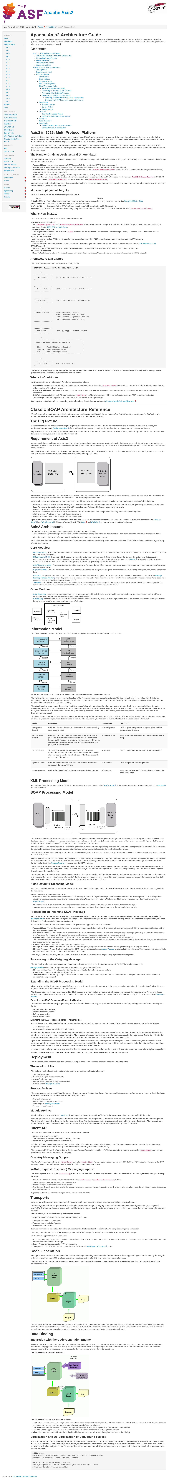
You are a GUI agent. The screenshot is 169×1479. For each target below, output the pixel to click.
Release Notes (14, 44)
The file (48, 105)
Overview (7, 158)
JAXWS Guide (9, 127)
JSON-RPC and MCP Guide (57, 227)
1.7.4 (8, 71)
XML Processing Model (47, 84)
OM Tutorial (161, 785)
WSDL (156, 520)
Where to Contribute (43, 65)
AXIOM (132, 559)
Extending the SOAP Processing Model (56, 95)
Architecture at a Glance (45, 63)
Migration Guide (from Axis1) (12, 140)
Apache (40, 27)
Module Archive (47, 109)
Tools (6, 108)
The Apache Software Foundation (25, 1477)
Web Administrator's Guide (13, 136)
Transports (43, 118)
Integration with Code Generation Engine (56, 125)
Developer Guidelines (12, 168)
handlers (160, 994)
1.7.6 (8, 77)
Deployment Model (40, 570)
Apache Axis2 (37, 12)
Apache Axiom (109, 785)
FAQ (5, 148)
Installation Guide (10, 118)
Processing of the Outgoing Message (55, 93)
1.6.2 (8, 50)
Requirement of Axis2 (44, 72)
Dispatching (37, 901)
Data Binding (43, 123)
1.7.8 (8, 83)
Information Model (45, 81)
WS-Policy (95, 522)
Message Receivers (52, 1084)
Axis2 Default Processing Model (53, 88)
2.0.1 (8, 102)
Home (6, 38)
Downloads (8, 41)
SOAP (33, 522)
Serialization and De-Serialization (54, 128)
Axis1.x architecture (60, 428)
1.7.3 (8, 68)
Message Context (37, 919)
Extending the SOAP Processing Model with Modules (64, 100)
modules (34, 997)
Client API (42, 112)
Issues (6, 181)
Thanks (7, 194)
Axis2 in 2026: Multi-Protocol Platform (46, 53)
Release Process (10, 165)
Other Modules (44, 79)
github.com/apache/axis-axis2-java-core (119, 401)
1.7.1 (8, 62)
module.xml (64, 1115)
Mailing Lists (8, 161)
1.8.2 (8, 96)
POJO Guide (8, 130)
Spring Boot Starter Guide (133, 201)
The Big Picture (41, 70)
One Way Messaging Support (52, 114)
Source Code (9, 151)
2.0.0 (8, 99)
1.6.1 (8, 47)
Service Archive (47, 107)
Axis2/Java (52, 27)
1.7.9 (8, 87)
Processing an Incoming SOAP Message (56, 91)
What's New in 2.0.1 (43, 60)
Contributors (8, 178)
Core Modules (44, 77)
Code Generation (45, 121)
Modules (7, 105)
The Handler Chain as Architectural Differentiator (53, 56)
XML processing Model (41, 557)
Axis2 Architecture (42, 74)
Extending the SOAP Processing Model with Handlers (64, 98)
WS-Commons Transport (96, 1246)
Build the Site (9, 171)
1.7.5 (8, 74)
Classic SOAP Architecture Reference (47, 67)
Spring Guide (9, 133)
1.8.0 (8, 90)
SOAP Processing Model (48, 86)
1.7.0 (8, 59)
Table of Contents (10, 115)
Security (7, 197)
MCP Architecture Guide (147, 244)
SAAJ (83, 522)
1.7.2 (8, 65)
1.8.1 (8, 93)
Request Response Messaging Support (56, 116)
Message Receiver (58, 863)
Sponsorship (8, 191)
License (7, 188)
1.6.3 (8, 53)
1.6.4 (8, 56)
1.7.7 (8, 80)
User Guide (8, 124)
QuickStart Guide (10, 121)
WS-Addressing (47, 522)
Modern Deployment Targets (46, 58)
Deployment (43, 102)
